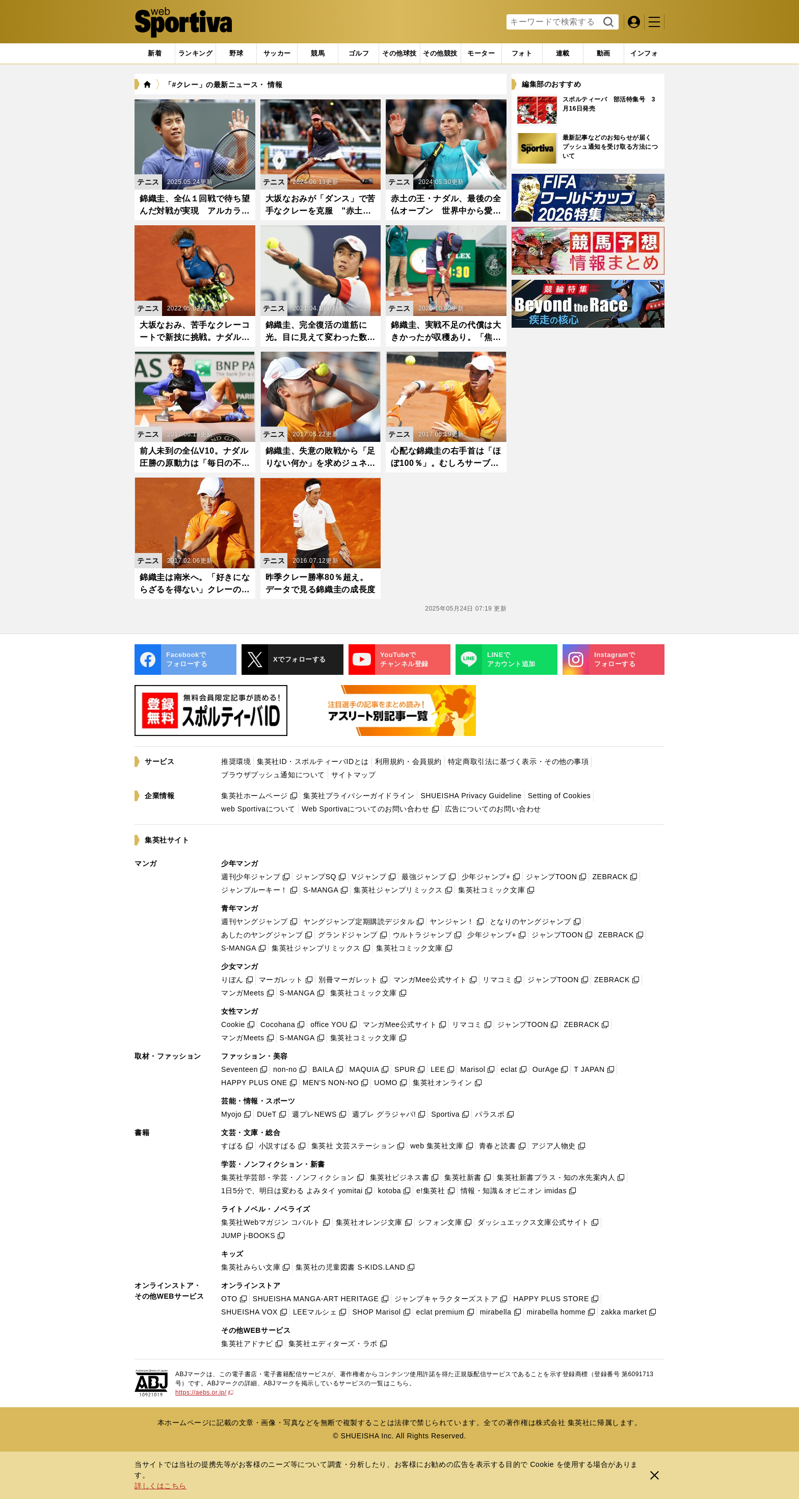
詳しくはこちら (161, 1486)
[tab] (236, 53)
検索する (607, 22)
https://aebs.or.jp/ (204, 1392)
